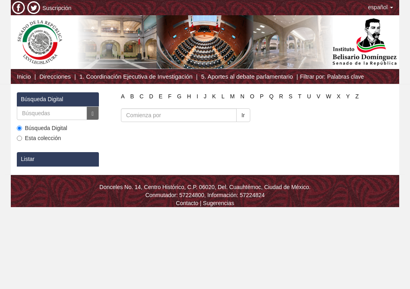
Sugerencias (218, 203)
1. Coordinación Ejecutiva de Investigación (136, 76)
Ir (243, 115)
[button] (380, 7)
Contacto (187, 203)
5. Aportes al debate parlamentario (247, 76)
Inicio (24, 76)
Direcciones (54, 76)
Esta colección (39, 138)
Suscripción (56, 8)
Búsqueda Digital (42, 128)
